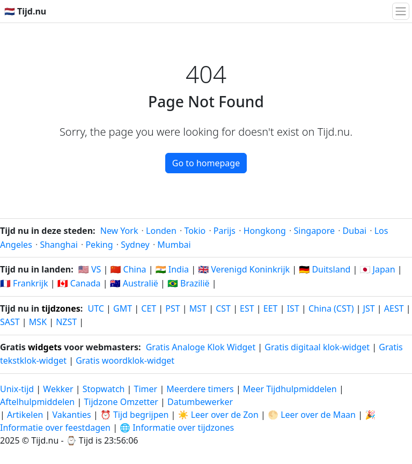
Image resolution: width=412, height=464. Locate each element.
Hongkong (265, 231)
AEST (394, 308)
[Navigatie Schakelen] (400, 11)
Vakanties (71, 415)
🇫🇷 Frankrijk (24, 283)
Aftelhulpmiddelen (38, 402)
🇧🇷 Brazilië (188, 283)
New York (119, 231)
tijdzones (60, 308)
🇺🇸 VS (89, 269)
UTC (96, 308)
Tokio (194, 231)
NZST (66, 322)
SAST (10, 322)
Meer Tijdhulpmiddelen (291, 389)
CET (148, 308)
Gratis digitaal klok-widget (317, 347)
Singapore (314, 231)
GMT (122, 308)
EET (270, 308)
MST (198, 308)
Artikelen (25, 415)
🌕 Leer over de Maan (312, 415)
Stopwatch (104, 389)
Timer (146, 389)
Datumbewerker (200, 402)
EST (247, 308)
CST (223, 308)
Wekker (58, 389)
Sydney (135, 245)
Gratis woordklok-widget (125, 360)
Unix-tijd (17, 389)
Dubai (355, 231)
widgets (45, 347)
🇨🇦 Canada (79, 283)
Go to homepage (206, 163)
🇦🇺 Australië (134, 283)
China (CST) (331, 308)
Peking (99, 245)
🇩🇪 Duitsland (324, 269)
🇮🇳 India (172, 269)
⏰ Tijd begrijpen (134, 415)
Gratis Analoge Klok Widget (200, 347)
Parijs (225, 231)
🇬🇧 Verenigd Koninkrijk (244, 269)
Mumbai (173, 245)
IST (293, 308)
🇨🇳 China (128, 269)
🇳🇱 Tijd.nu (25, 11)
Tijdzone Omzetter (122, 402)
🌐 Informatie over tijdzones (177, 427)
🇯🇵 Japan (377, 269)
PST (172, 308)
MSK (38, 322)
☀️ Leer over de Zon (218, 415)
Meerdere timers (199, 389)
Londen (161, 231)
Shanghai (58, 245)
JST (369, 308)
